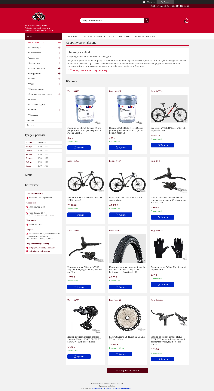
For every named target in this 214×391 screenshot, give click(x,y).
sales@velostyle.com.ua (39, 251)
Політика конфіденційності (123, 388)
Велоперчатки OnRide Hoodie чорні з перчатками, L (169, 268)
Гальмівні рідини (37, 104)
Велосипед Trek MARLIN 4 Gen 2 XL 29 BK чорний (84, 198)
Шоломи (33, 109)
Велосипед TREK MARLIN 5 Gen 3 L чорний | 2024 (168, 129)
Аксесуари (34, 58)
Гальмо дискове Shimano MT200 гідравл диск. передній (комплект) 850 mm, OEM (168, 200)
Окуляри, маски (36, 89)
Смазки (32, 99)
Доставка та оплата (144, 36)
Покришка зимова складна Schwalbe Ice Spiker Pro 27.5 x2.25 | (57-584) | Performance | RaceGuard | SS (127, 269)
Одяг (31, 83)
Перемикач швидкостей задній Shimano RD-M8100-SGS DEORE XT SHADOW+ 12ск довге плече (84, 339)
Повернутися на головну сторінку (88, 70)
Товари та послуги (91, 36)
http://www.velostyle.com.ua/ (42, 248)
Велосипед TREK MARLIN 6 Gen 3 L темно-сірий (126, 198)
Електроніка (35, 52)
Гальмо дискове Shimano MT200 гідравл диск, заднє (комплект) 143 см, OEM (84, 269)
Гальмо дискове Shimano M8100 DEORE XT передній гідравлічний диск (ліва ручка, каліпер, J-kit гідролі (168, 340)
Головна (72, 36)
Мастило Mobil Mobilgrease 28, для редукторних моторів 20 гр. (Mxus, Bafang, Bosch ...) (126, 130)
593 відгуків (150, 2)
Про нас (30, 120)
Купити (80, 147)
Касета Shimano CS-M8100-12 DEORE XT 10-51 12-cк (127, 338)
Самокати (33, 115)
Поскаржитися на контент (102, 388)
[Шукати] (146, 19)
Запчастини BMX (37, 68)
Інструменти (35, 73)
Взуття (32, 78)
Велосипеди (35, 47)
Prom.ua (120, 383)
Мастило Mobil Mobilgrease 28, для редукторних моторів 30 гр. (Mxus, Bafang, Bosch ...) (84, 130)
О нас (112, 36)
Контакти (124, 36)
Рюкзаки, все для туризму (41, 94)
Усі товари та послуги (126, 370)
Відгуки (30, 125)
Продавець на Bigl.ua (107, 386)
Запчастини (34, 63)
